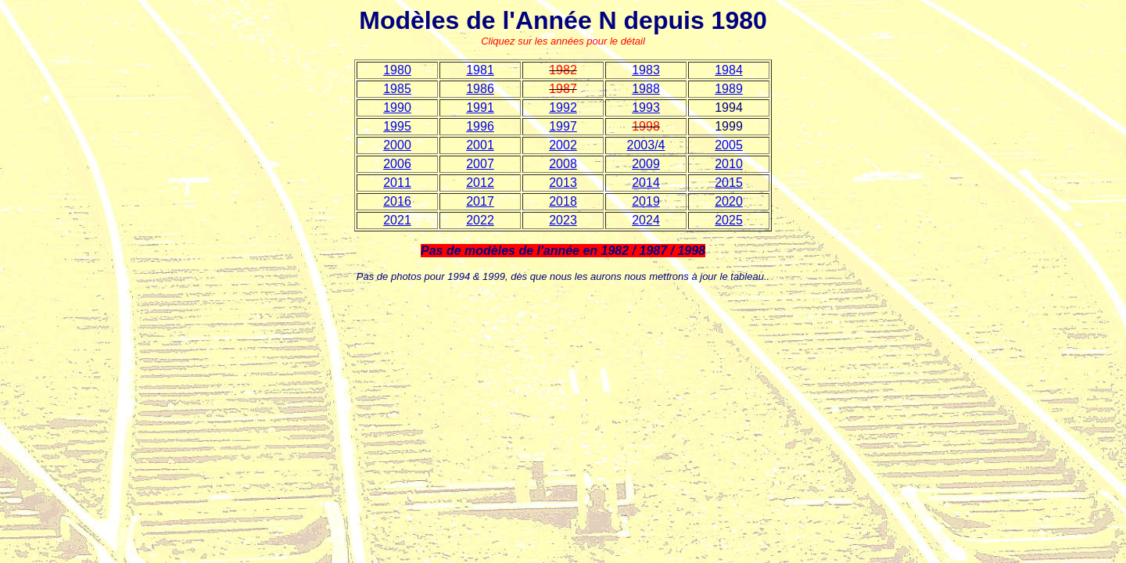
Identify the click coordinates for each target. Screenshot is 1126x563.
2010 (729, 163)
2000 (397, 145)
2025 (729, 220)
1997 (563, 126)
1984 (729, 70)
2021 (397, 220)
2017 (480, 201)
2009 (646, 163)
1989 (729, 88)
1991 (480, 107)
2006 (397, 163)
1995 (397, 126)
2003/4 (646, 145)
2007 (480, 163)
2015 (729, 182)
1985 (397, 88)
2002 (563, 145)
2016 (397, 201)
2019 (646, 201)
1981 (480, 70)
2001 (480, 145)
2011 (397, 182)
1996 (480, 126)
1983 (646, 70)
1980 (397, 70)
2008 (563, 163)
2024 (646, 220)
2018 (563, 201)
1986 (480, 88)
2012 (480, 182)
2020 (729, 201)
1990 (397, 107)
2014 (646, 182)
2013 (563, 182)
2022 (480, 220)
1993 (646, 107)
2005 (729, 145)
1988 (646, 88)
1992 (563, 107)
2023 (563, 220)
